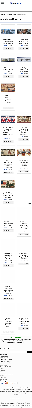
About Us (2, 370)
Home (1, 14)
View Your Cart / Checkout (6, 374)
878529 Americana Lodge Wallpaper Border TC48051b (8, 194)
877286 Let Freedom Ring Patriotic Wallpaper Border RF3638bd (8, 99)
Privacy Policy (11, 398)
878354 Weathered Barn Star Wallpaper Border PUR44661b (8, 164)
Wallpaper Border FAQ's (6, 366)
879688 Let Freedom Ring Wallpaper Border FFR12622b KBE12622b (24, 131)
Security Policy (20, 398)
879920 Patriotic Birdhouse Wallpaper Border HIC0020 (24, 320)
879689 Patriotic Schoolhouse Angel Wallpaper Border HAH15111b (8, 257)
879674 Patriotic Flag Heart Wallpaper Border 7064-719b (24, 256)
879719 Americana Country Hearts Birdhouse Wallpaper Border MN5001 (8, 322)
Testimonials (3, 377)
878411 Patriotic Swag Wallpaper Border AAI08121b (24, 163)
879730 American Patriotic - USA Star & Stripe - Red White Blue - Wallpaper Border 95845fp (8, 132)
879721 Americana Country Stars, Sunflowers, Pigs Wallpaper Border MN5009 (8, 289)
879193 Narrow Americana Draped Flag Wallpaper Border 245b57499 (24, 225)
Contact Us (2, 368)
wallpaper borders (15, 387)
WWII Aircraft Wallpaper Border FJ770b (8, 69)
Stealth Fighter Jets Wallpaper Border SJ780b (24, 69)
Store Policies (3, 365)
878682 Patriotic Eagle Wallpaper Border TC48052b (8, 223)
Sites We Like (3, 379)
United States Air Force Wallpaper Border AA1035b (8, 41)
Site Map (2, 375)
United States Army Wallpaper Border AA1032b (24, 41)
